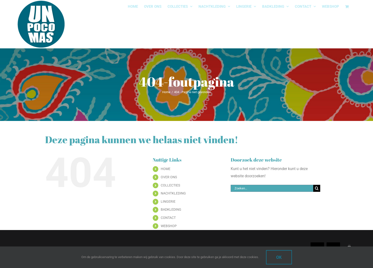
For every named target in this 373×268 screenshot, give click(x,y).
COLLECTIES (170, 185)
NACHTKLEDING (173, 193)
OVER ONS (169, 177)
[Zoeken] (316, 188)
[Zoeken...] (272, 188)
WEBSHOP (169, 226)
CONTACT (168, 218)
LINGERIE (168, 201)
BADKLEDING (171, 209)
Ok (279, 257)
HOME (165, 169)
